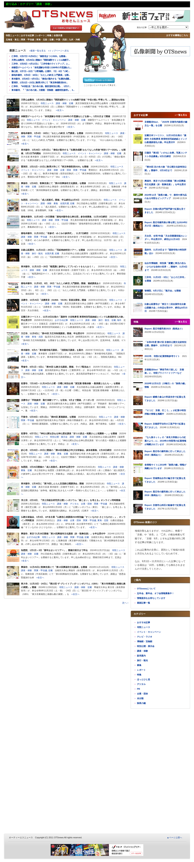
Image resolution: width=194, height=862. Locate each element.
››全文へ (60, 110)
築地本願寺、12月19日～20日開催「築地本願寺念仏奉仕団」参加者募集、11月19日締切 (64, 216)
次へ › (125, 602)
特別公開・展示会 (59, 437)
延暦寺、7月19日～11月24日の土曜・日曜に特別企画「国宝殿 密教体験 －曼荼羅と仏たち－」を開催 (70, 383)
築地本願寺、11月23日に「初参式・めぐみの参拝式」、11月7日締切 (54, 233)
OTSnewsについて (146, 588)
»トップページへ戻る (58, 50)
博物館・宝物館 (144, 641)
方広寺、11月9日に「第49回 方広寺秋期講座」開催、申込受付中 (52, 333)
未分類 (140, 698)
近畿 (51, 39)
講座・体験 (61, 103)
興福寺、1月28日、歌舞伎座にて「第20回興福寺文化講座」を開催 (53, 183)
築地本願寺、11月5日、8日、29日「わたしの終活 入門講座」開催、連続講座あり (61, 283)
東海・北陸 (41, 39)
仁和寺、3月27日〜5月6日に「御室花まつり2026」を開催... (39, 56)
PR (138, 689)
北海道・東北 (12, 39)
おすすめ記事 (27, 35)
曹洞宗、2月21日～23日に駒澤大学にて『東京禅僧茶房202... (39, 82)
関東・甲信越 (27, 39)
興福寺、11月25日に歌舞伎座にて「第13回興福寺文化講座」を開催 (54, 567)
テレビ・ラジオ (144, 636)
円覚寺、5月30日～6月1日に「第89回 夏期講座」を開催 (48, 417)
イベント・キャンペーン (54, 120)
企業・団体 (65, 170)
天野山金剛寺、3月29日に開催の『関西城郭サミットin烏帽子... (40, 60)
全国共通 (58, 35)
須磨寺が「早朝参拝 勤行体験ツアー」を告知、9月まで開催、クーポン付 (57, 400)
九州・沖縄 (74, 39)
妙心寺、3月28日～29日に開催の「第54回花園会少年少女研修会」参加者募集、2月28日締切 (66, 450)
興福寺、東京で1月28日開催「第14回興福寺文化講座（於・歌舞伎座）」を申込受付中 (63, 533)
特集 (49, 35)
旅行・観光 (37, 253)
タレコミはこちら (66, 28)
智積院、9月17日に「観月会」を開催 (163, 290)
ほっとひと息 (143, 679)
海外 (119, 320)
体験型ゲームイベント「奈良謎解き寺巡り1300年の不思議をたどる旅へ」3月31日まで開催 (65, 116)
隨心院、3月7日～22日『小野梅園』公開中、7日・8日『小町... (40, 71)
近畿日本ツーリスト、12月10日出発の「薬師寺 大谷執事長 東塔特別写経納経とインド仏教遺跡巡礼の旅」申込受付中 (166, 138)
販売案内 (141, 655)
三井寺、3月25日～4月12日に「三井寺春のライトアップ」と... (40, 64)
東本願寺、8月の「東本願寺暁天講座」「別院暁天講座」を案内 (52, 350)
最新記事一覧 (143, 603)
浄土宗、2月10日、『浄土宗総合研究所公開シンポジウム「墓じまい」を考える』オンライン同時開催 (70, 500)
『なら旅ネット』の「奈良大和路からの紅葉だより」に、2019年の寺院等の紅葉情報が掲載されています (165, 440)
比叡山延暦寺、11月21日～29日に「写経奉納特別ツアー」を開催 (53, 250)
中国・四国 (61, 39)
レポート (40, 35)
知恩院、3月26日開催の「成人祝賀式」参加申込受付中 (48, 467)
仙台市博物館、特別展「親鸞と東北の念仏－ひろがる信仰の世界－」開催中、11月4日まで (166, 266)
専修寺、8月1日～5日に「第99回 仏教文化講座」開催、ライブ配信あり (56, 367)
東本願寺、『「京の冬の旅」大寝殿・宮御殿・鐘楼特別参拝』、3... (42, 90)
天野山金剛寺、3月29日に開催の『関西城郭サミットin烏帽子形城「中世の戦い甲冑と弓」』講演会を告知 (73, 100)
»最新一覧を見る (37, 50)
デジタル (74, 504)
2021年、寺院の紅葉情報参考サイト (162, 356)
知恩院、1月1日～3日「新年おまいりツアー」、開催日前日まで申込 (54, 550)
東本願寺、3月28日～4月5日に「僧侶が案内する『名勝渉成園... (40, 79)
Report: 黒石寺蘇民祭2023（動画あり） (164, 328)
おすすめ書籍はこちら (177, 35)
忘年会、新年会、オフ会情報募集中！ (155, 593)
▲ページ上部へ (174, 837)
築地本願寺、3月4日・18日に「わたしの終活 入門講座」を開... (40, 75)
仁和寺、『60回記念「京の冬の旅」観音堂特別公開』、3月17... (40, 86)
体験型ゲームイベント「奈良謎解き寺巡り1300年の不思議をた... (41, 67)
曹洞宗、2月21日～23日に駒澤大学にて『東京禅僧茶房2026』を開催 (54, 166)
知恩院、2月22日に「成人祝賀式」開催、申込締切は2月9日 (50, 200)
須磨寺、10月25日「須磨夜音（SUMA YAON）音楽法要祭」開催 (53, 300)
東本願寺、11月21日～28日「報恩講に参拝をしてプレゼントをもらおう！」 (58, 266)
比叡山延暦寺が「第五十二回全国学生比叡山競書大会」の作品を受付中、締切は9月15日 (166, 307)
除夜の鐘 (141, 703)
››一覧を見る (181, 115)
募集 (56, 203)
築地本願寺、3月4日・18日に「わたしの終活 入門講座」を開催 (52, 133)
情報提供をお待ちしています (151, 598)
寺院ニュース (12, 35)
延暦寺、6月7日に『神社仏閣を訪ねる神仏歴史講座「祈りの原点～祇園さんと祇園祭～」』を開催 (69, 433)
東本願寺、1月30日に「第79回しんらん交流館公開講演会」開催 (52, 483)
